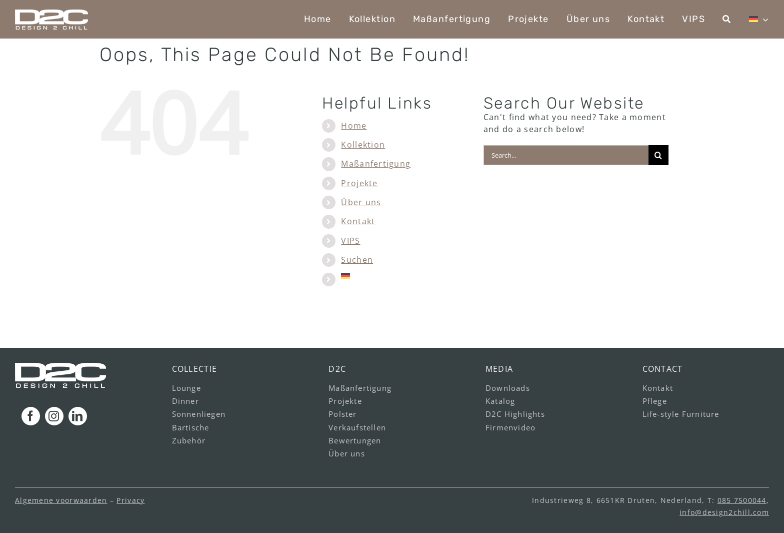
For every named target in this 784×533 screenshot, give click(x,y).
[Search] (658, 155)
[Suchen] (726, 19)
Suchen (357, 259)
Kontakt (358, 221)
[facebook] (31, 416)
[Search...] (566, 155)
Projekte (359, 183)
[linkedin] (77, 416)
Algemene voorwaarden (61, 500)
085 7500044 (742, 500)
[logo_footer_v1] (60, 366)
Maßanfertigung (375, 163)
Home (353, 125)
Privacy (130, 500)
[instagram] (54, 416)
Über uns (361, 202)
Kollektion (363, 144)
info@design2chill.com (724, 512)
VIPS (350, 240)
